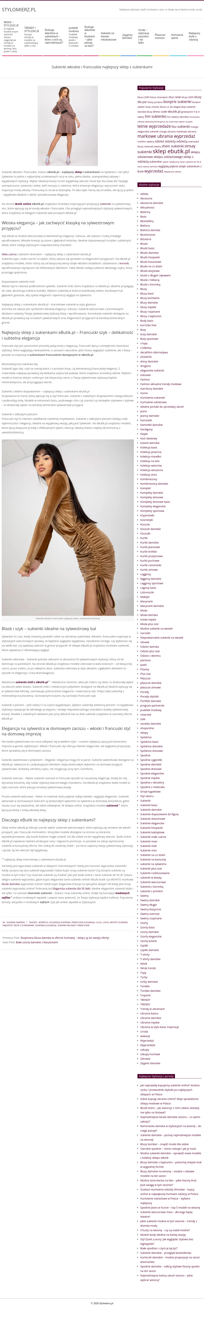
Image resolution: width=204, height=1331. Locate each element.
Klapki (144, 434)
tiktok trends (148, 968)
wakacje (145, 1036)
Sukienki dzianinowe (152, 818)
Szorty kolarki (148, 941)
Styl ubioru (146, 796)
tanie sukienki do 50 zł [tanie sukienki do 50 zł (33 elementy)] (190, 161)
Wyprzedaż (147, 1040)
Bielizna (145, 225)
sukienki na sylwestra (153, 864)
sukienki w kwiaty (151, 877)
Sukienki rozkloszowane (154, 873)
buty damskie (148, 334)
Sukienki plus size (151, 868)
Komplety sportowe (152, 511)
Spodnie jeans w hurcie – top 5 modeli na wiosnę (170, 1207)
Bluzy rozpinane (150, 311)
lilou (99, 922)
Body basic (146, 320)
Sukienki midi (148, 846)
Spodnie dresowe (151, 769)
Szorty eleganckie (151, 936)
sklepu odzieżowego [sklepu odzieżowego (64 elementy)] (168, 157)
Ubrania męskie (150, 1022)
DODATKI (146, 357)
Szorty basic (147, 927)
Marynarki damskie (152, 606)
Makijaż (145, 597)
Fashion (145, 379)
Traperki (145, 995)
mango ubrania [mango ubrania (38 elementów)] (167, 131)
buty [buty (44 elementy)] (148, 106)
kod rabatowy (148, 438)
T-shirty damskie (150, 959)
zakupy (144, 1049)
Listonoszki (147, 592)
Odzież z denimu (150, 655)
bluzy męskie (148, 307)
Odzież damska (149, 646)
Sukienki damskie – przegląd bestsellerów (165, 1253)
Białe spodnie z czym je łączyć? (159, 1248)
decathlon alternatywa (154, 352)
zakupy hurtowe (150, 1054)
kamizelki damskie (151, 425)
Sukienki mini (148, 850)
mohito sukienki (119, 922)
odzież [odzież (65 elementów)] (159, 141)
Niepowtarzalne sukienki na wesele (161, 637)
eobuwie (145, 375)
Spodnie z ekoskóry (152, 782)
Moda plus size (149, 624)
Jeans (143, 411)
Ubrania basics (149, 1013)
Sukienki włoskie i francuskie (73, 925)
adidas (144, 194)
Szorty (144, 923)
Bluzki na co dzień (151, 266)
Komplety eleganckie (153, 506)
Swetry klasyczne (150, 909)
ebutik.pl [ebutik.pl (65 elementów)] (174, 111)
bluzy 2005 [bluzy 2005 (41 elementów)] (188, 97)
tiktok (143, 963)
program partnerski (152, 705)
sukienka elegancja (45, 925)
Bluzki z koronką (150, 284)
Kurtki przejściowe (151, 556)
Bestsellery (147, 221)
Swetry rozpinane (151, 918)
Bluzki (144, 243)
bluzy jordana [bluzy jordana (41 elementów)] (155, 102)
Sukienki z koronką (151, 886)
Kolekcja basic (148, 447)
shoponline (147, 728)
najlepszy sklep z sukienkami (18, 925)
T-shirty (145, 954)
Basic (143, 216)
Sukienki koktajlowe (152, 832)
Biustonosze (147, 234)
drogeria (145, 366)
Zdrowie (145, 1058)
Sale (142, 719)
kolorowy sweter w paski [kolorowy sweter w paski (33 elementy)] (180, 121)
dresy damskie (149, 361)
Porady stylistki (149, 696)
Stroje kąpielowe (150, 791)
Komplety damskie (151, 492)
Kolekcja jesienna (150, 452)
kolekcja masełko (150, 456)
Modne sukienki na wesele (156, 628)
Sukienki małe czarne (153, 837)
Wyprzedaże (147, 1045)
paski (143, 665)
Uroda (144, 1031)
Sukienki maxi (148, 841)
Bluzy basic (147, 293)
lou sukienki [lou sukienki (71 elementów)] (181, 126)
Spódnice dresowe (151, 751)
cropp (143, 343)
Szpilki (144, 945)
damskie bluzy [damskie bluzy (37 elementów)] (144, 111)
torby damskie (149, 981)
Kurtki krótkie (148, 551)
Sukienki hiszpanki (151, 828)
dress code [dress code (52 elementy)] (160, 111)
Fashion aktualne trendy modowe (160, 384)
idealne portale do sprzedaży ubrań (162, 406)
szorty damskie (149, 932)
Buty (143, 329)
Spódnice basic (149, 742)
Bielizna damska (150, 230)
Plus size (145, 674)
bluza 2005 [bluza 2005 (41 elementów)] (143, 97)
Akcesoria (146, 198)
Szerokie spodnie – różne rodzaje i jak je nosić (168, 1148)
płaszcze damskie (151, 683)
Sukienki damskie (15, 922)
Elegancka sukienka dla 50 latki (71, 888)
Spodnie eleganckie (152, 773)
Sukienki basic (148, 805)
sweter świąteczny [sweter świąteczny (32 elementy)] (170, 162)
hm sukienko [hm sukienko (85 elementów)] (155, 116)
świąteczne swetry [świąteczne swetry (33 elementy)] (172, 171)
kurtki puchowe (149, 560)
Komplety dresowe (151, 497)
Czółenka (145, 348)
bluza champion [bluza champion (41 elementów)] (159, 97)
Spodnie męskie (150, 778)
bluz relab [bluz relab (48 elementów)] (175, 97)
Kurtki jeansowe (150, 547)
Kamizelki (146, 420)
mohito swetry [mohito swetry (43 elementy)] (145, 141)
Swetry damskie (150, 900)
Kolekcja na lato (150, 461)
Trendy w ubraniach (152, 1009)
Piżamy (144, 669)
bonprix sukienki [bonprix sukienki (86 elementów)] (177, 101)
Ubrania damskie (150, 1018)
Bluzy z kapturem (150, 316)
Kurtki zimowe (149, 569)
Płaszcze (145, 678)
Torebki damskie (150, 991)
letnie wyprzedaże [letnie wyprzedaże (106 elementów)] (154, 126)
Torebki (145, 986)
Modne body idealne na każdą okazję (163, 1234)
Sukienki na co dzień (152, 855)
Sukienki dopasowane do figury (159, 814)
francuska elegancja (83, 922)
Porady (144, 692)
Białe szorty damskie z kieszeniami (37, 942)
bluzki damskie (11, 884)
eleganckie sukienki (152, 370)
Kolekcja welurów (151, 465)
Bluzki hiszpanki (150, 257)
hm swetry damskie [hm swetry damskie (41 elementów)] (178, 116)
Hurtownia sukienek (152, 397)
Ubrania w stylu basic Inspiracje (159, 1027)
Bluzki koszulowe (150, 262)
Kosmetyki (146, 520)
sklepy (144, 732)
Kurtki (144, 538)
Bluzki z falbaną (149, 280)
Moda (143, 610)
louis (106, 922)
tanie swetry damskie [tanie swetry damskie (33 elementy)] (147, 166)
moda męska (148, 619)
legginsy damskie (150, 579)
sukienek (105, 204)
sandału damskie (150, 723)
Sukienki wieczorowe (153, 882)
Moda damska (149, 615)
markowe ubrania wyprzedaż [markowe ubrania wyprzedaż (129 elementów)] (166, 136)
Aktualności (147, 207)
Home (144, 393)
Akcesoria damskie (151, 203)
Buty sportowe (149, 339)
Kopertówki (147, 515)
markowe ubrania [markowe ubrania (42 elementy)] (186, 131)
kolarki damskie (150, 443)
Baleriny (145, 212)
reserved (145, 714)
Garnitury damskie (151, 388)
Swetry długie (148, 905)
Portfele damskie (150, 701)
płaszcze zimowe (150, 687)
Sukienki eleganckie (152, 823)
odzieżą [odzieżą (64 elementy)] (181, 141)
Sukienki (145, 800)
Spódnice (146, 737)
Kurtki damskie (149, 542)
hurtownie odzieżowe (153, 402)
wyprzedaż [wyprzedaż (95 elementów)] (153, 171)
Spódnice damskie (151, 746)
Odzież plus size (150, 651)
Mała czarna (9, 254)
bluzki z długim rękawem (155, 275)
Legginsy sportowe (151, 583)
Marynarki (146, 601)
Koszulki (145, 533)
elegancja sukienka (60, 922)
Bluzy (143, 289)
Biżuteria (145, 239)
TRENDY (145, 1000)
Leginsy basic (148, 588)
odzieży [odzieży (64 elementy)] (170, 141)
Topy (143, 972)
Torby (143, 977)
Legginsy (145, 574)
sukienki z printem (151, 891)
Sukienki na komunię (153, 859)
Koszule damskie (150, 529)
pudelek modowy (150, 710)
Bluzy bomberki (149, 298)
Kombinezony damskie (154, 483)
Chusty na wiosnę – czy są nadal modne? (165, 1230)
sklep (78, 172)
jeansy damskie (149, 416)
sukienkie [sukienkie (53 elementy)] (155, 161)
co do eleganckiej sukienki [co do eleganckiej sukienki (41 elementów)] (181, 106)
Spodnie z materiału (152, 787)
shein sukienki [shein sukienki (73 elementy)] (173, 146)
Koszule (145, 524)
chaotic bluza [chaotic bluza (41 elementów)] (158, 106)
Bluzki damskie (149, 253)
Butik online (23, 204)
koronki (124, 263)
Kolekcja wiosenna (151, 470)
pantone (145, 660)
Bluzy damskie (149, 302)
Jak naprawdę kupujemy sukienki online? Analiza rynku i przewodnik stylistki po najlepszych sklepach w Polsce (169, 1089)
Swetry (144, 895)
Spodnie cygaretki (151, 760)
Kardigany (146, 429)
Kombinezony (148, 479)
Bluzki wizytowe (150, 271)
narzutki (145, 633)
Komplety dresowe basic (155, 502)
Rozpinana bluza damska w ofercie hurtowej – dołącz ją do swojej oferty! (65, 938)
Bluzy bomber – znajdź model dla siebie (164, 1144)
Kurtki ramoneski (150, 565)
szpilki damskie (149, 950)
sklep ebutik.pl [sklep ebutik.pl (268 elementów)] (171, 151)
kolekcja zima (148, 474)
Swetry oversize (149, 914)
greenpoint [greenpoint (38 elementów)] (187, 111)
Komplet (145, 488)
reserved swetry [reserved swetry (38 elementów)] (152, 146)
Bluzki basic (147, 248)
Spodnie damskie (150, 764)
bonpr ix (43, 922)
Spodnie (145, 755)
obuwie (144, 642)
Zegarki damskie (150, 1063)
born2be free (148, 325)
